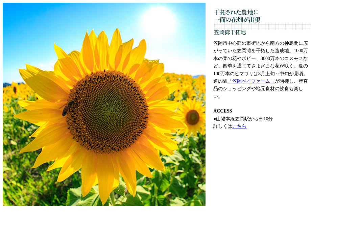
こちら (239, 126)
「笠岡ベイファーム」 (251, 81)
